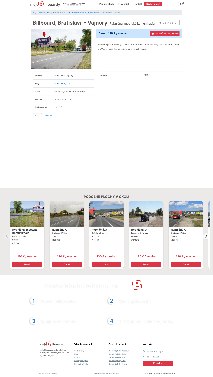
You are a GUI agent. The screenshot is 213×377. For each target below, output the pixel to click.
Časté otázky (79, 351)
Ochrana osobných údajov (47, 373)
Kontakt (138, 4)
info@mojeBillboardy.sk (154, 352)
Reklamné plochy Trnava (118, 364)
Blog (76, 354)
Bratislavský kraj (62, 83)
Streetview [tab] (48, 115)
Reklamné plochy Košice (117, 354)
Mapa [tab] (37, 115)
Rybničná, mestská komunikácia (25, 231)
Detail (27, 264)
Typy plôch (123, 4)
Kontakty (157, 363)
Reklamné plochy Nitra (117, 357)
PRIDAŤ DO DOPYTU (165, 33)
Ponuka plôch (106, 4)
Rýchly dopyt (153, 4)
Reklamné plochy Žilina (117, 361)
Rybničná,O (59, 229)
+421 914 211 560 (152, 357)
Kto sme (77, 357)
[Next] (206, 236)
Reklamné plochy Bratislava (119, 351)
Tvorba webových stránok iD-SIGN (106, 373)
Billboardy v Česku (81, 364)
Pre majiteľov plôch (81, 361)
